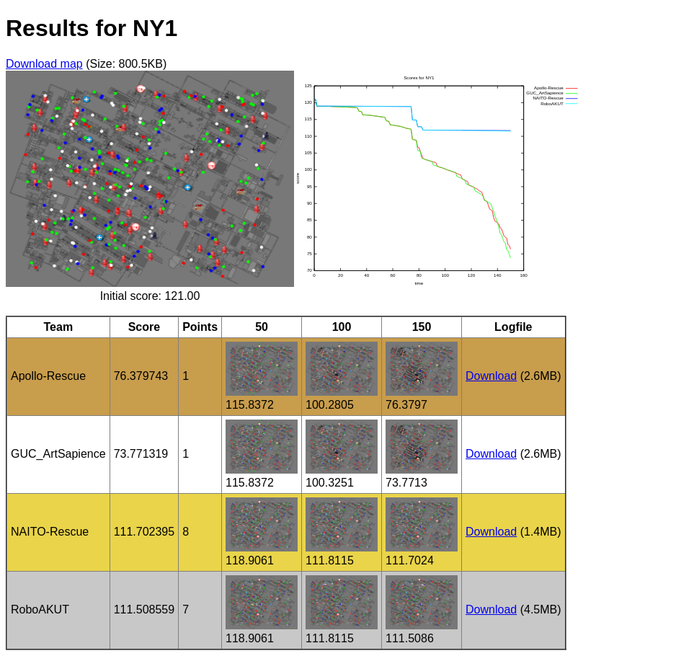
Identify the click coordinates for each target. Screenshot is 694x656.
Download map (44, 64)
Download (491, 376)
